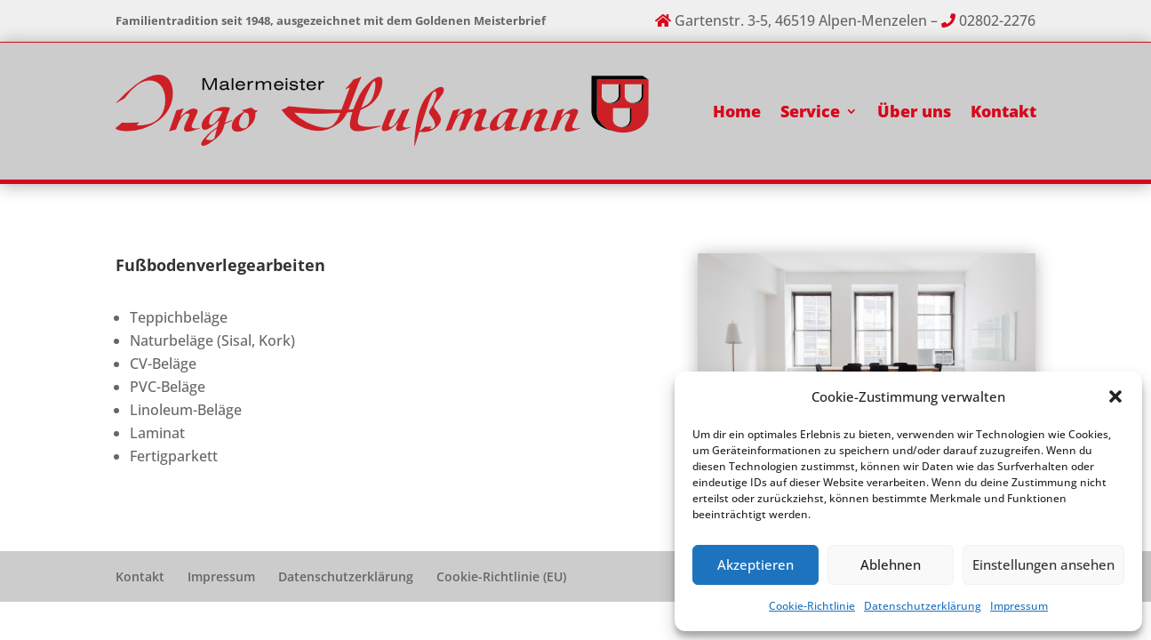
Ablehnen (890, 564)
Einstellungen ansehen (1043, 564)
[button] (1115, 396)
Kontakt (1003, 111)
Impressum (1019, 605)
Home (737, 111)
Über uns (914, 111)
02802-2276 (997, 20)
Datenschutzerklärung (922, 605)
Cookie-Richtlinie (812, 605)
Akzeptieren (755, 564)
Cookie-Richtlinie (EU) (501, 576)
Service (810, 111)
